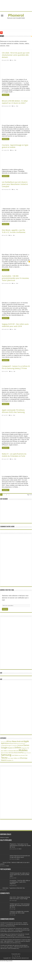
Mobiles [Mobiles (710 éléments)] (23, 750)
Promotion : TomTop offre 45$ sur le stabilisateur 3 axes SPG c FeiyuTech (20, 882)
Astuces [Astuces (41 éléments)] (11, 743)
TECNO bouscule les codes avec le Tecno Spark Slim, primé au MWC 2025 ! (19, 874)
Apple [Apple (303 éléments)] (26, 741)
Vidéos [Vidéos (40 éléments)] (15, 758)
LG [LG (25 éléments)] (8, 750)
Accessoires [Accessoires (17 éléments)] (3, 741)
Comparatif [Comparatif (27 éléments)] (4, 745)
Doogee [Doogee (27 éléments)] (9, 745)
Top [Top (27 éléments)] (9, 758)
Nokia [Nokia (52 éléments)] (16, 752)
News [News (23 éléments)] (7, 752)
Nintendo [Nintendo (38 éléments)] (11, 752)
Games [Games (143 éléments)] (26, 745)
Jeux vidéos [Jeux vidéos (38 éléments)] (4, 750)
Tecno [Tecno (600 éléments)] (4, 757)
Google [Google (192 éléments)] (4, 748)
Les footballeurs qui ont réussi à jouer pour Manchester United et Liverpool (15, 184)
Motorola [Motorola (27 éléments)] (3, 752)
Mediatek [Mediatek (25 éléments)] (11, 750)
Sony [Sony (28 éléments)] (19, 755)
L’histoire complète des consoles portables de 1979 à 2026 (19, 912)
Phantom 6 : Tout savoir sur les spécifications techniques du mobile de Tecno (20, 845)
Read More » (5, 94)
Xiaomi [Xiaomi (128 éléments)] (4, 760)
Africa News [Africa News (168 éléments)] (11, 741)
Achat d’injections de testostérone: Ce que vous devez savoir (20, 856)
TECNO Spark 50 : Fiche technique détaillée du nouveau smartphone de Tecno (20, 905)
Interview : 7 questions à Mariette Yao (14, 888)
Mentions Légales (4, 837)
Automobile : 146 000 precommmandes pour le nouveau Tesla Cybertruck (15, 278)
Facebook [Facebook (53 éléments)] (20, 745)
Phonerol (16, 15)
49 (18, 859)
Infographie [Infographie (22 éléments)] (24, 748)
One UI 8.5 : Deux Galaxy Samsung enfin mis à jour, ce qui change (20, 897)
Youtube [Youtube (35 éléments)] (9, 760)
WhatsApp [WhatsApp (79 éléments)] (23, 758)
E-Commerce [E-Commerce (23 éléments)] (14, 745)
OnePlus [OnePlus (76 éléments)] (21, 752)
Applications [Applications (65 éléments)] (5, 743)
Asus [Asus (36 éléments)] (15, 743)
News (12, 60)
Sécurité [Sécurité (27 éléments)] (23, 755)
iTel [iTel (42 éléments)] (28, 748)
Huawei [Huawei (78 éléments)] (10, 748)
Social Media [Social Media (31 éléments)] (14, 755)
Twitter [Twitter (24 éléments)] (11, 758)
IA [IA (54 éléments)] (13, 748)
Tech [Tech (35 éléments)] (26, 755)
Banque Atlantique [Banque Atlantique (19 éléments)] (21, 743)
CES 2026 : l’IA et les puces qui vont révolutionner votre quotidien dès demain (15, 55)
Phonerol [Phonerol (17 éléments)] (29, 752)
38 (8, 865)
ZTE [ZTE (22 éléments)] (12, 760)
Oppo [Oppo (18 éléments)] (25, 752)
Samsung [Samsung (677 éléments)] (6, 754)
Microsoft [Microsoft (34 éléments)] (16, 750)
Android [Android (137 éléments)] (20, 741)
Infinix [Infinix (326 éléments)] (18, 747)
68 (20, 848)
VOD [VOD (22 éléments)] (19, 758)
